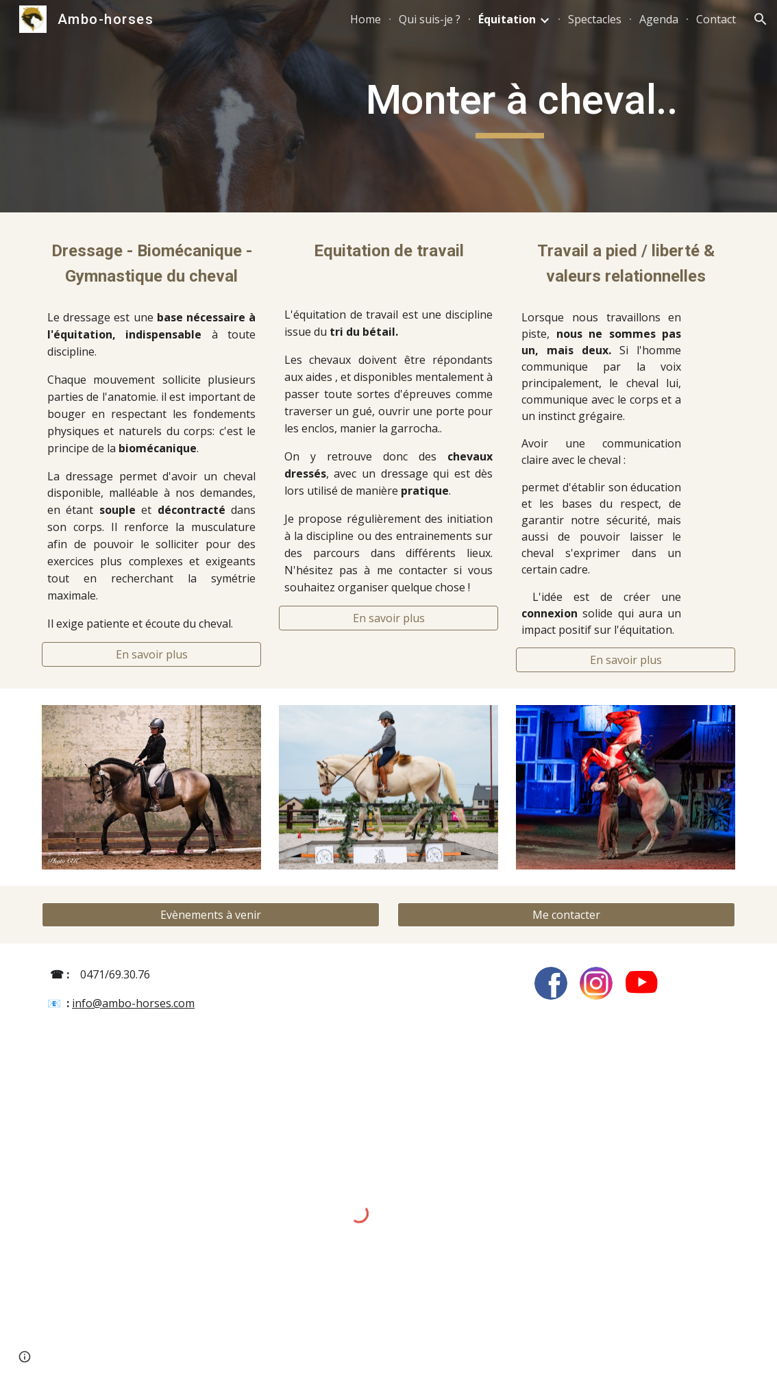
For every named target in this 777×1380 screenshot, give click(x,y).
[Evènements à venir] (210, 914)
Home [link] (365, 19)
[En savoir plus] (151, 654)
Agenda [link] (658, 19)
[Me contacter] (566, 914)
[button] (760, 19)
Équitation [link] (507, 19)
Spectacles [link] (594, 19)
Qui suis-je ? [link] (429, 19)
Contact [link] (716, 19)
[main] (447, 106)
